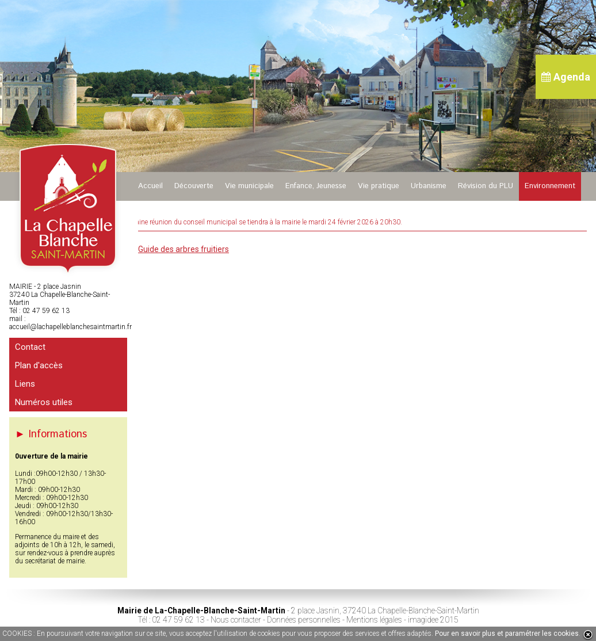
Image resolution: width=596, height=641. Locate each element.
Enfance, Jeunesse (315, 186)
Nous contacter (236, 619)
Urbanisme (428, 186)
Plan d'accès (39, 365)
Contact (30, 347)
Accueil (150, 186)
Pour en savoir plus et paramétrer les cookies (507, 633)
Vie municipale (249, 186)
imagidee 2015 (433, 619)
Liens (25, 384)
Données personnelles (304, 619)
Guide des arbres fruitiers (183, 249)
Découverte (193, 186)
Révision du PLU (485, 186)
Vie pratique (378, 186)
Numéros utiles (43, 402)
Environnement (550, 186)
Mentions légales (374, 619)
